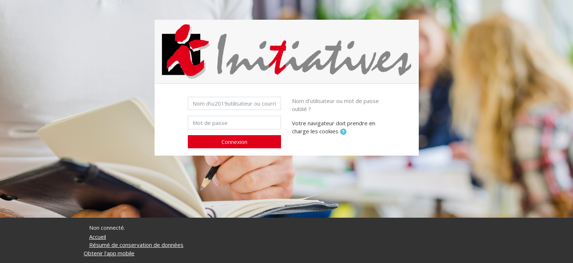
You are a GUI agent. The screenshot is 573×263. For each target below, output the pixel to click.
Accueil (97, 236)
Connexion (234, 141)
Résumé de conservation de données (136, 244)
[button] (344, 132)
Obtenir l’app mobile (109, 253)
